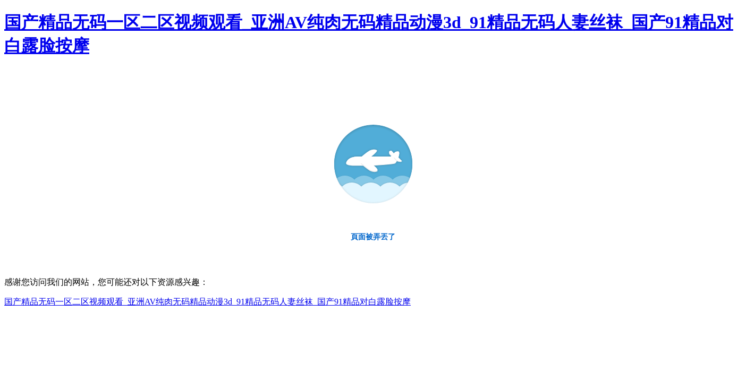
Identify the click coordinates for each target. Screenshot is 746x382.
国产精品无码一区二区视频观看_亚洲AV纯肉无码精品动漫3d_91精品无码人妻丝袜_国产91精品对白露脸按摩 (207, 301)
